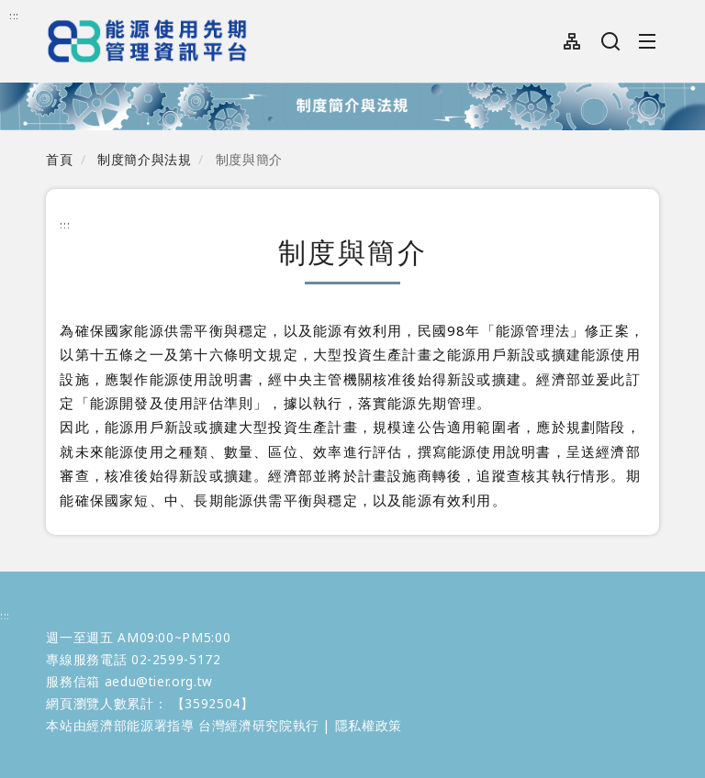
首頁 (59, 159)
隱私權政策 (368, 725)
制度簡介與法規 (144, 159)
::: (14, 15)
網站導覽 (572, 41)
